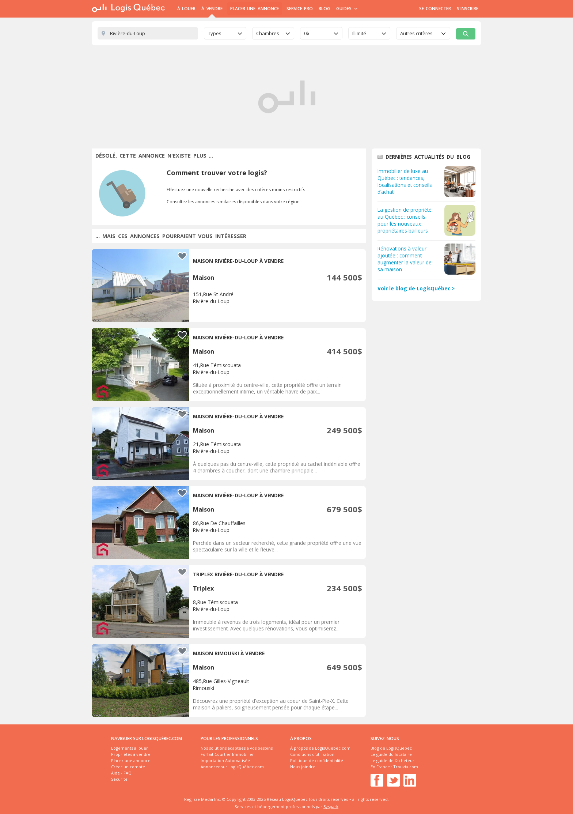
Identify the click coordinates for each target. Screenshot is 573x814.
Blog (324, 8)
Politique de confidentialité (316, 760)
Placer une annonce (254, 8)
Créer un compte (128, 766)
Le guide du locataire (391, 754)
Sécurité (119, 779)
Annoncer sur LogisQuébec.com (232, 766)
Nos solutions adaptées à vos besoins (237, 748)
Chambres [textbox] (267, 33)
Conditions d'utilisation (312, 754)
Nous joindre (302, 766)
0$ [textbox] (307, 33)
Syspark (330, 806)
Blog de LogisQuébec (391, 748)
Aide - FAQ (121, 773)
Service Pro (299, 8)
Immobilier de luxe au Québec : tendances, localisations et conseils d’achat (404, 181)
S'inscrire (467, 8)
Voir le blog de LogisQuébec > (416, 288)
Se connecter (435, 8)
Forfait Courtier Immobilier (227, 754)
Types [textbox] (214, 33)
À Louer (186, 8)
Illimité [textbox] (359, 33)
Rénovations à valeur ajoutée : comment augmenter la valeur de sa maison (404, 259)
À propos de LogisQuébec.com (320, 748)
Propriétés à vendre (131, 754)
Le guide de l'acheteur (392, 760)
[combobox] (225, 33)
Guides (347, 8)
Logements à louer (129, 748)
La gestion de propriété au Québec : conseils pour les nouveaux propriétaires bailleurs (404, 220)
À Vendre (211, 8)
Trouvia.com (405, 766)
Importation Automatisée (225, 760)
